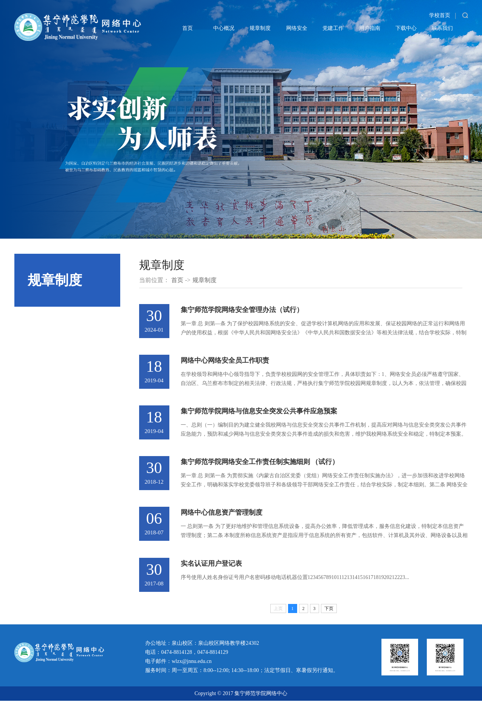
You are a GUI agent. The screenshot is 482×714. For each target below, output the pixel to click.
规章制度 (260, 28)
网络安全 (296, 28)
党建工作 (333, 28)
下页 (328, 621)
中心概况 (223, 28)
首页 (187, 28)
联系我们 (442, 28)
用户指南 (369, 28)
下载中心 (406, 28)
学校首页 (439, 15)
